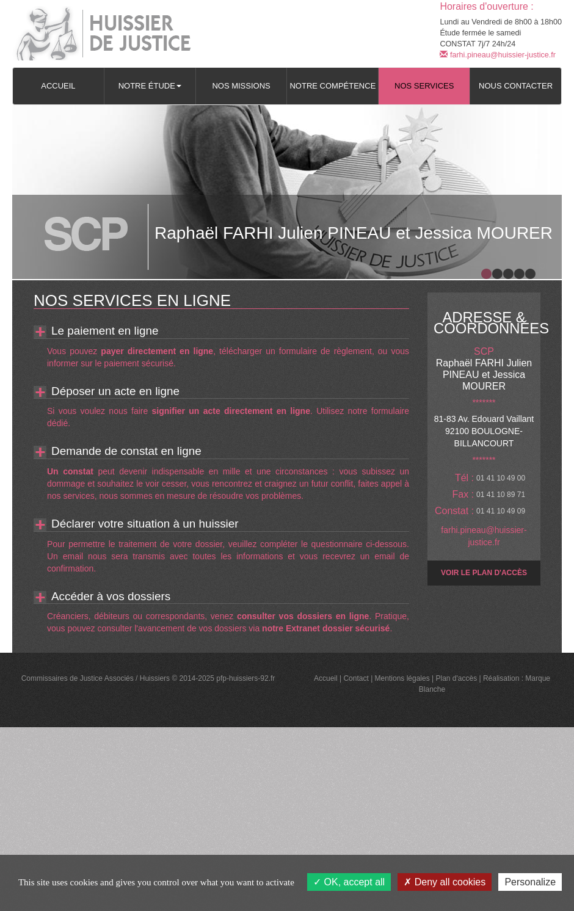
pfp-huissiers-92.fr (245, 678)
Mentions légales (402, 678)
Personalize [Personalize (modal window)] (530, 882)
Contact (355, 678)
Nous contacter (516, 85)
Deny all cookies (444, 882)
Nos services (424, 85)
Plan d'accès (456, 678)
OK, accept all (349, 882)
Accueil (58, 85)
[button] (149, 86)
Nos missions (241, 85)
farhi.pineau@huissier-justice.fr (498, 55)
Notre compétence (332, 85)
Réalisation (501, 678)
